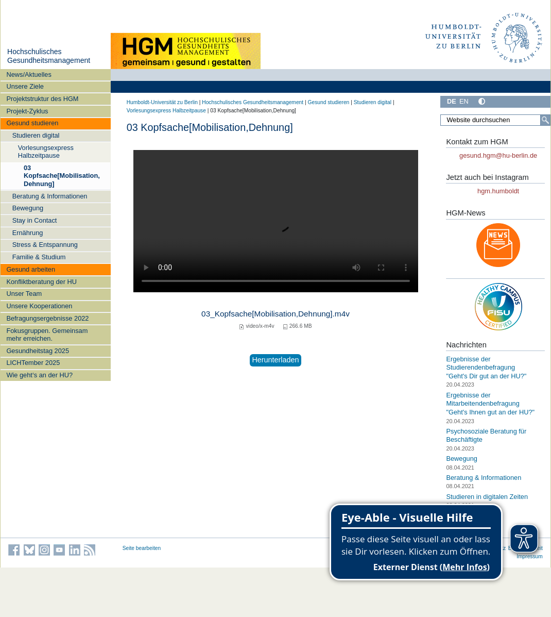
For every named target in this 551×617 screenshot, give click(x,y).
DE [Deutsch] (451, 101)
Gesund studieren (32, 123)
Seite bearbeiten (142, 548)
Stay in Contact (34, 220)
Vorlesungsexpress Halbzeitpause (46, 151)
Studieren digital (36, 135)
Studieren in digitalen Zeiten (487, 497)
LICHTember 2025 (33, 362)
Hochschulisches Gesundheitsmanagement (48, 56)
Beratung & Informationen (50, 196)
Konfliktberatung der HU (41, 282)
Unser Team (24, 293)
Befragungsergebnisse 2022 (47, 318)
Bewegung (27, 208)
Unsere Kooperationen (39, 306)
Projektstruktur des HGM (42, 99)
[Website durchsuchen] (495, 120)
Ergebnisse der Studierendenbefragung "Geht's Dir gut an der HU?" (486, 367)
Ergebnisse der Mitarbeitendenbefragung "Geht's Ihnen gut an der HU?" (490, 403)
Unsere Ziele (25, 86)
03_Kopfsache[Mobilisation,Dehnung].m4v (275, 313)
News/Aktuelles (28, 74)
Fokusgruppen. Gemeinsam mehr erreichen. (47, 334)
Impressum (529, 556)
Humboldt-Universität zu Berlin (162, 102)
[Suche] (545, 120)
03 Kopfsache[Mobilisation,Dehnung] (62, 176)
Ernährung (27, 233)
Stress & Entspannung (45, 244)
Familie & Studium (39, 257)
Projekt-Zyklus (27, 111)
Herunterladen (275, 360)
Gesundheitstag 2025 (37, 351)
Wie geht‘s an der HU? (39, 375)
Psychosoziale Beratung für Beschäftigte (486, 435)
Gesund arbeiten (30, 269)
